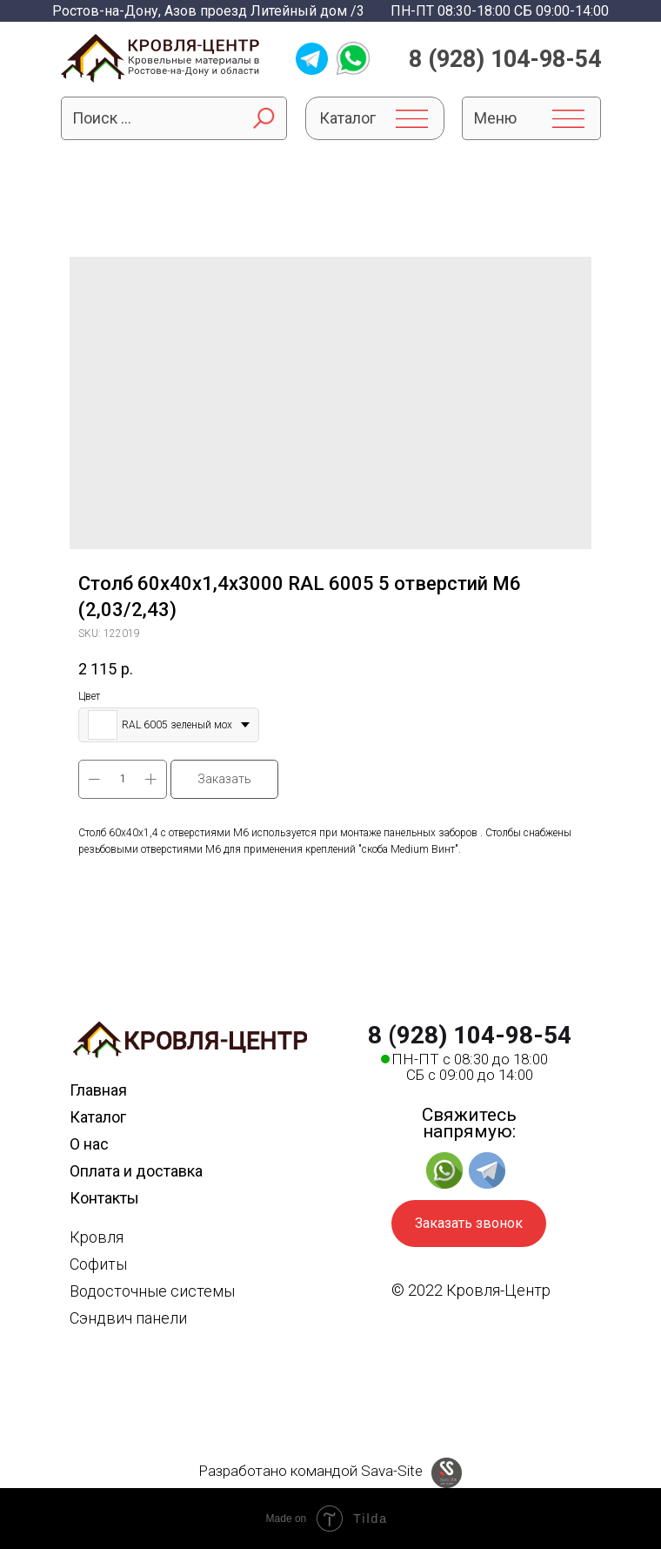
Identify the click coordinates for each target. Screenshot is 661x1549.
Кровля (97, 1237)
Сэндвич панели (128, 1318)
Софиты (98, 1264)
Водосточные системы (152, 1291)
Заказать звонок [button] (469, 1223)
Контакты (104, 1198)
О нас (89, 1144)
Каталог (98, 1117)
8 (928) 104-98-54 (505, 59)
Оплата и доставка (136, 1171)
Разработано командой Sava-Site (310, 1470)
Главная (98, 1090)
